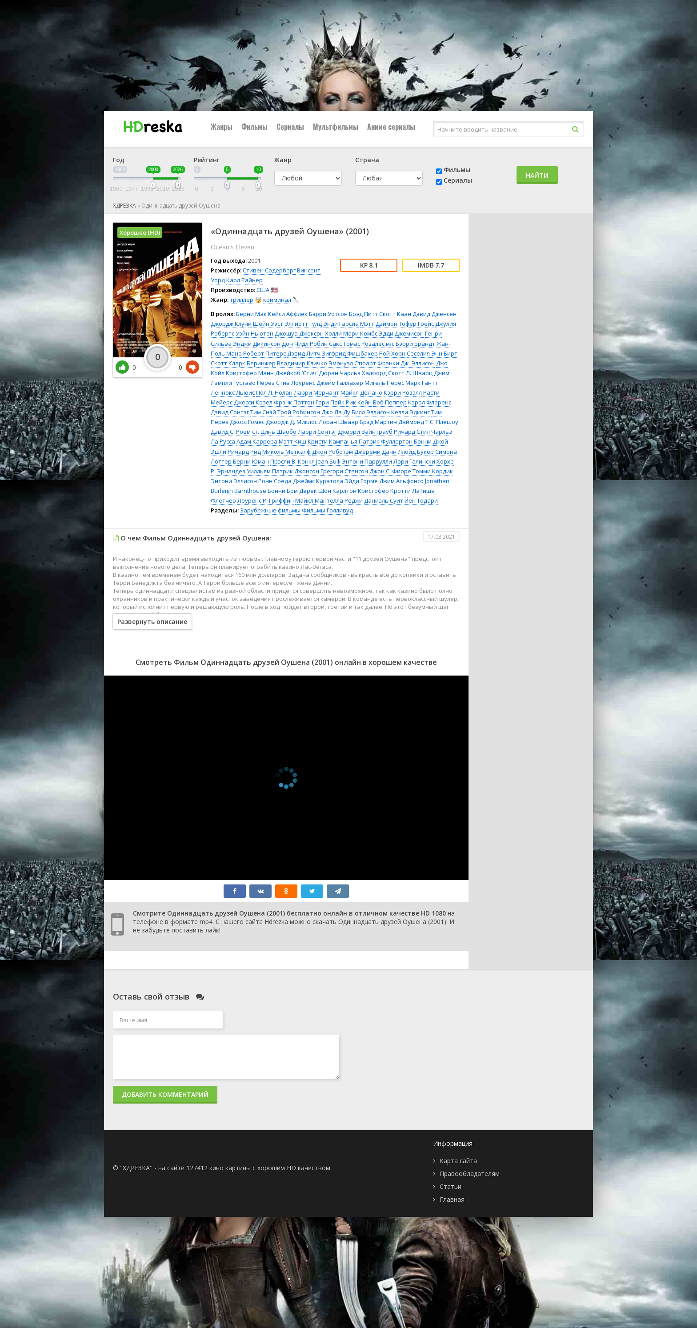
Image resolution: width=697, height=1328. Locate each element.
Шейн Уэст (268, 324)
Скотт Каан (395, 314)
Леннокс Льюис (233, 392)
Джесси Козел (253, 402)
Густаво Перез (254, 383)
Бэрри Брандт (415, 344)
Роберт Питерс (264, 353)
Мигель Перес (384, 383)
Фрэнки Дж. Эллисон (406, 363)
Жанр (283, 160)
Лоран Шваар (338, 422)
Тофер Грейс (416, 324)
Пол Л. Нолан (274, 392)
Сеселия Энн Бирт (432, 353)
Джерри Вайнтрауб (365, 432)
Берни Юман (251, 461)
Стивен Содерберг (269, 270)
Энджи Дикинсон (256, 344)
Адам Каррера (256, 441)
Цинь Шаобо (278, 432)
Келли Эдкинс (410, 412)
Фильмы (254, 126)
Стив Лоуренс (295, 383)
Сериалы (290, 126)
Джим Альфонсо (401, 481)
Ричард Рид (244, 452)
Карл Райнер (244, 280)
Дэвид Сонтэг (230, 412)
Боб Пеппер (390, 402)
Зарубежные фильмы (270, 510)
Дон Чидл (295, 344)
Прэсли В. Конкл (292, 461)
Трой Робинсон (298, 412)
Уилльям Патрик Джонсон (283, 471)
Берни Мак (251, 314)
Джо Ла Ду (335, 412)
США (262, 290)
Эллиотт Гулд (303, 324)
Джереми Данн (375, 452)
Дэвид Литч (303, 353)
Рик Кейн (359, 402)
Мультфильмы (335, 126)
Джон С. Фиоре (390, 471)
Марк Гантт (421, 383)
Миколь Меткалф (286, 452)
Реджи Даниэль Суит (373, 500)
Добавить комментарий (165, 1094)
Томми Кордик (433, 471)
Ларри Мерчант (316, 392)
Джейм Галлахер (339, 383)
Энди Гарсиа (341, 324)
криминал (277, 300)
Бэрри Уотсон (328, 314)
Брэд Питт (363, 314)
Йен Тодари (421, 500)
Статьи (450, 1186)
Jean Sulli (328, 461)
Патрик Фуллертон (386, 441)
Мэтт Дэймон (378, 324)
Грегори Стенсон (344, 471)
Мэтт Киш (292, 441)
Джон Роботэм (332, 452)
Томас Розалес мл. (368, 344)
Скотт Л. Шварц (410, 373)
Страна (367, 160)
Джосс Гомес (247, 422)
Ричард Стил (412, 432)
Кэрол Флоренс (429, 402)
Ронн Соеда (275, 481)
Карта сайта (458, 1160)
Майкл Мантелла (319, 500)
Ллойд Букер (416, 452)
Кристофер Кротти (384, 491)
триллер (241, 300)
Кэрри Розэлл (403, 392)
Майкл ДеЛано (361, 392)
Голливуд (340, 510)
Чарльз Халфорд (363, 373)
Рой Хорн (392, 353)
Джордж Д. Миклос (291, 422)
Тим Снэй (263, 412)
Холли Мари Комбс (351, 333)
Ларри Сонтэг (317, 432)
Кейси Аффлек (288, 314)
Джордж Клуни (231, 324)
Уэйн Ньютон (254, 333)
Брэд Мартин (378, 422)
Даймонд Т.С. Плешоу (428, 422)
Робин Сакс (326, 344)
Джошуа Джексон (299, 333)
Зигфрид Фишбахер (350, 353)
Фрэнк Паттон (294, 402)
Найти (537, 175)
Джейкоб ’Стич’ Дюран (306, 373)
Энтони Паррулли (367, 461)
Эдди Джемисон (401, 333)
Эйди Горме (361, 481)
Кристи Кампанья (332, 441)
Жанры (221, 126)
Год (118, 160)
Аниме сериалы (391, 126)
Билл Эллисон (371, 412)
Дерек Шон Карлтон (328, 491)
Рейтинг (207, 160)
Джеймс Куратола (318, 481)
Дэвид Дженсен (435, 314)
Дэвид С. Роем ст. (235, 432)
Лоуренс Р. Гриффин (265, 500)
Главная (452, 1199)
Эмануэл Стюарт (352, 363)
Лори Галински (414, 461)
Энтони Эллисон (234, 481)
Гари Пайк (330, 402)
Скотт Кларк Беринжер (243, 363)
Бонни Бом (283, 491)
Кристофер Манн (250, 373)
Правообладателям (470, 1173)
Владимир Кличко (302, 363)
